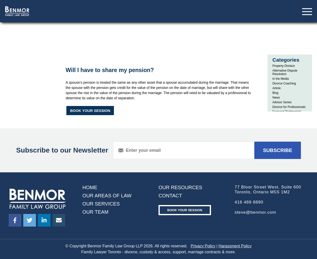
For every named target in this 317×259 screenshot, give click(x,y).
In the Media (280, 78)
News (276, 97)
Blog (275, 93)
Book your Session (184, 210)
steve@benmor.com (255, 212)
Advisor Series (281, 102)
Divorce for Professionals (288, 107)
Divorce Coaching (284, 83)
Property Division (283, 66)
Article (276, 88)
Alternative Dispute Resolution (284, 72)
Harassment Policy (235, 246)
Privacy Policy (203, 246)
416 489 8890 (249, 202)
